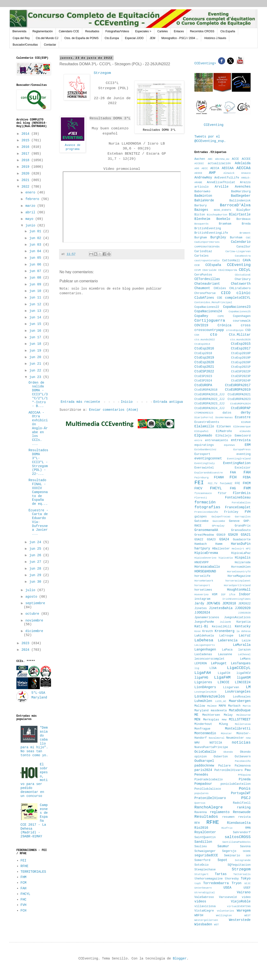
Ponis (245, 788)
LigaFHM (222, 677)
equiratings (204, 445)
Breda (246, 223)
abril (31, 212)
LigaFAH (202, 673)
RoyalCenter (205, 832)
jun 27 (36, 562)
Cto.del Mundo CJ (47, 38)
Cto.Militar (240, 335)
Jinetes (200, 608)
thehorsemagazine (208, 878)
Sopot (222, 860)
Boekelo (223, 219)
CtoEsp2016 (204, 348)
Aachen (199, 159)
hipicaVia (226, 557)
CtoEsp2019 (204, 358)
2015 (26, 140)
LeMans (245, 659)
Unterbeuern (203, 887)
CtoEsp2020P (241, 362)
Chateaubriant (207, 284)
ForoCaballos (241, 502)
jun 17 (36, 337)
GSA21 (246, 535)
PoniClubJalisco (207, 789)
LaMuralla (242, 645)
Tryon (236, 883)
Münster (226, 733)
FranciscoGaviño (206, 512)
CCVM (197, 270)
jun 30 (36, 582)
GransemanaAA (206, 530)
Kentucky (243, 626)
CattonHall (231, 260)
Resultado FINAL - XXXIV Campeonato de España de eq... (38, 492)
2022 (26, 187)
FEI (23, 860)
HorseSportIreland (237, 585)
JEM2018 (229, 603)
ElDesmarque (242, 426)
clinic (244, 293)
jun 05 (36, 258)
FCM (23, 883)
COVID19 (201, 325)
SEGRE (247, 851)
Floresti (200, 497)
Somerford (202, 860)
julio (31, 590)
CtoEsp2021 (204, 367)
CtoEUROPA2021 (239, 394)
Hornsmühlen (241, 567)
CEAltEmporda (227, 270)
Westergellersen (206, 920)
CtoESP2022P (241, 371)
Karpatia (244, 622)
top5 (197, 883)
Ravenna (200, 812)
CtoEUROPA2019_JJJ (209, 394)
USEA (227, 888)
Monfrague (202, 728)
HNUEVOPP (201, 562)
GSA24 (224, 539)
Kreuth (207, 631)
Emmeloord (243, 435)
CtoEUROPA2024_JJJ (209, 408)
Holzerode (243, 562)
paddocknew (204, 765)
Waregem (244, 910)
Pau (248, 770)
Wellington (224, 915)
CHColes (220, 288)
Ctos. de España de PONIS (81, 38)
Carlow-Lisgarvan (238, 251)
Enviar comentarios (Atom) (113, 410)
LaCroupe (226, 635)
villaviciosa (205, 906)
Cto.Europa (112, 38)
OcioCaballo (205, 752)
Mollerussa (243, 724)
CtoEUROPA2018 (205, 390)
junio (31, 225)
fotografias (207, 507)
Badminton (203, 196)
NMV (197, 743)
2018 (26, 160)
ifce (232, 594)
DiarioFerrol (203, 417)
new (248, 738)
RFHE (25, 866)
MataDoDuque (240, 710)
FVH (23, 905)
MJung (223, 724)
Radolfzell (242, 803)
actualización (219, 163)
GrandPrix (243, 525)
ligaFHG (201, 677)
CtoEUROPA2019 (238, 390)
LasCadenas (203, 654)
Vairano (244, 892)
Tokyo (246, 878)
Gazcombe (219, 521)
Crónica (224, 325)
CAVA (247, 260)
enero (31, 192)
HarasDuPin (241, 544)
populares (201, 793)
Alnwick (228, 173)
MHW (224, 719)
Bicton (199, 214)
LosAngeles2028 (205, 691)
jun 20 (36, 357)
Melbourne (244, 715)
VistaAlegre (204, 910)
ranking (244, 807)
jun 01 (36, 231)
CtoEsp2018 (203, 353)
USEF (247, 888)
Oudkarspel (204, 761)
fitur (222, 493)
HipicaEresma (206, 553)
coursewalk (242, 321)
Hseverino (201, 594)
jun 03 (36, 245)
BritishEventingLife (211, 233)
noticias (241, 742)
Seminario (232, 855)
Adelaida (243, 163)
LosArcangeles (238, 692)
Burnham (236, 237)
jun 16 (36, 331)
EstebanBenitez (205, 449)
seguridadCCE (206, 855)
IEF (223, 594)
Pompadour (203, 784)
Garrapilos (243, 516)
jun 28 (36, 568)
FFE (237, 483)
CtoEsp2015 (241, 344)
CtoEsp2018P (241, 353)
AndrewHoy (203, 177)
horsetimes (203, 590)
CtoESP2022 (204, 371)
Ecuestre (243, 417)
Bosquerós (201, 223)
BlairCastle (240, 214)
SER (248, 855)
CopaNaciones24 (208, 311)
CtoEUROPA (203, 385)
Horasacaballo (207, 567)
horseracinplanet (238, 580)
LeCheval (244, 654)
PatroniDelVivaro (228, 770)
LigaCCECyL (239, 668)
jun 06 (36, 264)
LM (248, 687)
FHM (23, 877)
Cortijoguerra (209, 320)
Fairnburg (201, 477)
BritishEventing (207, 228)
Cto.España (227, 31)
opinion (200, 756)
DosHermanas (224, 417)
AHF (212, 173)
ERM (248, 445)
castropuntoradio (206, 260)
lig (196, 668)
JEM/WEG (213, 603)
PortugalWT (241, 793)
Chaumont (202, 288)
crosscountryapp (209, 330)
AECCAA (228, 168)
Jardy (199, 603)
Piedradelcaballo (208, 779)
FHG (233, 488)
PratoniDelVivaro (210, 798)
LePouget (218, 663)
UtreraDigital (204, 892)
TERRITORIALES (33, 872)
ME (196, 715)
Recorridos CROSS (202, 31)
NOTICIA (216, 743)
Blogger (180, 958)
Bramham (225, 223)
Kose (197, 631)
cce (197, 265)
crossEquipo (235, 330)
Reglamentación (42, 31)
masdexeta (219, 710)
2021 (26, 180)
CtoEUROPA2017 (238, 385)
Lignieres (203, 682)
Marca (247, 706)
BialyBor (244, 210)
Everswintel (204, 467)
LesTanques (241, 663)
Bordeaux (244, 219)
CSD (248, 330)
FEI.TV (212, 483)
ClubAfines (204, 298)
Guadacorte (242, 539)
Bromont (245, 233)
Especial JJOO (134, 38)
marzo (31, 206)
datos (226, 412)
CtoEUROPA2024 (240, 403)
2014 (26, 134)
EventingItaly (204, 463)
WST (216, 924)
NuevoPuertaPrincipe (211, 747)
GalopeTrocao (220, 516)
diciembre (34, 631)
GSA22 (198, 539)
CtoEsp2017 (241, 348)
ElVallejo (223, 435)
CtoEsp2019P (241, 358)
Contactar (50, 44)
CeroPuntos (203, 274)
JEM (152, 38)
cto (213, 334)
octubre (33, 614)
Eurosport (202, 454)
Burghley (218, 237)
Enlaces (179, 31)
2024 (26, 650)
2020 (26, 173)
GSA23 (211, 539)
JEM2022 (244, 603)
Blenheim (202, 219)
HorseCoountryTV (239, 571)
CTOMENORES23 (203, 412)
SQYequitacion (239, 865)
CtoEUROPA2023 (239, 399)
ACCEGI (199, 163)
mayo (30, 219)
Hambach (200, 544)
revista (244, 817)
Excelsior (243, 467)
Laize (246, 640)
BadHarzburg (241, 191)
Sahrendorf (242, 832)
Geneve (234, 521)
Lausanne (225, 654)
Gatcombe (201, 521)
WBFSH (198, 915)
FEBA (247, 477)
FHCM (247, 483)
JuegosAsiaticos (237, 617)
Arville (222, 187)
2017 (26, 154)
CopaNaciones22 (206, 307)
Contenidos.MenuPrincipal (213, 302)
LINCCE (223, 682)
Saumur (223, 846)
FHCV (198, 488)
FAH (23, 888)
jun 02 (36, 238)
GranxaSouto (241, 530)
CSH (196, 335)
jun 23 (36, 377)
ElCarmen (224, 426)
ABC (210, 159)
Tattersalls (242, 874)
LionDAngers (205, 687)
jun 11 (36, 297)
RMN (248, 828)
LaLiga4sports (204, 645)
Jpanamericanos (206, 617)
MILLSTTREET (240, 719)
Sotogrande (243, 860)
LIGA (212, 668)
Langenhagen (205, 649)
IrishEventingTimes (236, 599)
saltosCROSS (238, 837)
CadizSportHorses (206, 242)
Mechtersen (211, 715)
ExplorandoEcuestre (208, 472)
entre (198, 440)
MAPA (222, 706)
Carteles (162, 31)
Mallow (199, 706)
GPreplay (218, 525)
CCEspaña (213, 265)
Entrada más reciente (80, 402)
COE (219, 298)
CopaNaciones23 (237, 307)
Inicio (127, 402)
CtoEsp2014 (202, 344)
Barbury (200, 205)
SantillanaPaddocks (236, 842)
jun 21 (36, 364)
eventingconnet (208, 458)
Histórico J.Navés (215, 38)
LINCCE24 (243, 682)
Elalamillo (204, 426)
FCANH (219, 477)
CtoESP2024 (203, 380)
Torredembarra (216, 883)
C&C (248, 237)
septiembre (35, 603)
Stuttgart (201, 874)
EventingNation (237, 463)
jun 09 (36, 284)
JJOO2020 (243, 608)
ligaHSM (244, 677)
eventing (244, 454)
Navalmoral (216, 738)
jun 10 (36, 291)
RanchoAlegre (208, 807)
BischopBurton (217, 214)
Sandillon (203, 842)
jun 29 (36, 575)
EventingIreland (239, 458)
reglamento (220, 812)
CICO (225, 293)
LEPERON (200, 663)
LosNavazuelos (209, 696)
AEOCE (198, 173)
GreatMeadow (204, 535)
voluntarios (225, 910)
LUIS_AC (220, 701)
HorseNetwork (203, 580)
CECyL (245, 270)
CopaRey (201, 316)
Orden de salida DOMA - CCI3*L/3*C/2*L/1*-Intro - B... (38, 394)
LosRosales (242, 696)
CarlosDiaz (203, 251)
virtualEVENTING (239, 906)
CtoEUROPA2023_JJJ (209, 403)
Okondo (245, 752)
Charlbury (243, 279)
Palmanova (243, 765)
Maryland (201, 710)
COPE (221, 316)
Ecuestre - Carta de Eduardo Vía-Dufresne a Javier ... (38, 522)
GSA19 (221, 535)
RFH (197, 823)
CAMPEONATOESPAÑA (206, 246)
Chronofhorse (205, 293)
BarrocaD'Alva (235, 205)
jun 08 (36, 278)
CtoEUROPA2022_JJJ (209, 399)
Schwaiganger (205, 851)
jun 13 (36, 311)
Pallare (224, 765)
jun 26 (36, 555)
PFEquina (244, 775)
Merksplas (211, 719)
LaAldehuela (204, 635)
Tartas (220, 874)
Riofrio (226, 828)
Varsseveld (228, 897)
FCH (23, 910)
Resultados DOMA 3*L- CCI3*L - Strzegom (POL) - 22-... (38, 462)
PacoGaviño (243, 761)
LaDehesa (203, 640)
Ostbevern (243, 756)
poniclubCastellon (236, 784)
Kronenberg (224, 631)
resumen (228, 817)
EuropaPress (242, 449)
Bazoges (201, 210)
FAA (233, 472)
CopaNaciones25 (240, 311)
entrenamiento (216, 440)
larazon (244, 649)
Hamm (218, 544)
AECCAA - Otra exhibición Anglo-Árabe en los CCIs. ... (38, 428)
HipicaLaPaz (241, 553)
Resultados (92, 31)
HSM (214, 594)
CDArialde (209, 270)
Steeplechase (205, 869)
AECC (205, 168)
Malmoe (212, 706)
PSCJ (246, 798)
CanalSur (244, 246)
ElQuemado (203, 435)
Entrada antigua (168, 402)
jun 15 (36, 324)
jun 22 (36, 370)
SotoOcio (201, 865)
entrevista (241, 440)
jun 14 (36, 317)
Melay (228, 715)
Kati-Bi (201, 626)
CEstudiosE (243, 274)
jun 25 (36, 549)
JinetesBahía (221, 608)
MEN (197, 719)
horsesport (202, 585)
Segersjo (229, 851)
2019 (26, 167)
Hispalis (243, 557)
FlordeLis (242, 493)
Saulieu (200, 846)
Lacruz (245, 635)
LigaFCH (224, 673)
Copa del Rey (21, 38)
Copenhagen (242, 316)
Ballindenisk (240, 200)
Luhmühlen (203, 701)
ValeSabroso (204, 897)
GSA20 (233, 535)
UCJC (247, 883)
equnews (229, 445)
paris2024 (203, 770)
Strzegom (102, 73)
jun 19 (36, 350)
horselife (202, 576)
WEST (247, 915)
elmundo (245, 431)
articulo (201, 187)
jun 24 (36, 542)
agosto (32, 597)
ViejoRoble (241, 901)
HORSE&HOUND (205, 571)
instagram (202, 599)
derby (246, 412)
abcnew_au (222, 159)
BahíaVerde (204, 200)
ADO (196, 168)
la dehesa (243, 631)
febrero (33, 199)
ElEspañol (201, 431)
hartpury (202, 548)
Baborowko (202, 191)
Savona (245, 846)
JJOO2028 (244, 612)
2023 (26, 643)
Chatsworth (241, 284)
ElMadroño (224, 431)
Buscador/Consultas (25, 44)
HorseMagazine (239, 576)
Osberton (221, 756)
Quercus (199, 803)
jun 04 (36, 251)
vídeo (246, 897)
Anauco (246, 173)
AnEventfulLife (226, 177)
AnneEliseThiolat (221, 182)
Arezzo (245, 182)
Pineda (245, 779)
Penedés (201, 775)
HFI (248, 548)
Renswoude (242, 812)
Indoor (245, 594)
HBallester (221, 548)
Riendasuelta (239, 823)
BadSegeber (241, 196)
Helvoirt (238, 548)
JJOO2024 (202, 612)
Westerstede (240, 920)
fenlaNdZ (226, 483)
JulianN (225, 622)
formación (205, 502)
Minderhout (203, 724)
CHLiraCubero (240, 288)
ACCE (235, 159)
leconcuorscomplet (209, 659)
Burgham (200, 237)
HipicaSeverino (205, 557)
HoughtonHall (239, 590)
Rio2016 (201, 828)
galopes (200, 516)
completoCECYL (238, 298)
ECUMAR (246, 422)
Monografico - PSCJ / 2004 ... (179, 38)
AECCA (214, 168)
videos (200, 901)
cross (246, 325)
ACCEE (246, 159)
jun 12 (36, 304)
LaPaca (227, 649)
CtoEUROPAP (241, 408)
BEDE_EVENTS (222, 210)
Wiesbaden (203, 924)
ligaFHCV (244, 673)
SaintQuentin (205, 837)
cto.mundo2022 (204, 339)
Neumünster (235, 738)
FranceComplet (238, 507)
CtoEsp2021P (241, 367)
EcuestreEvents (206, 422)
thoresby (232, 878)
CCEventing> (206, 63)
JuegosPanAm (204, 622)
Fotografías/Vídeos (117, 31)
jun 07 (36, 271)
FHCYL (25, 894)
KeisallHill (221, 626)
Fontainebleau (238, 497)
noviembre (34, 620)
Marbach (234, 706)
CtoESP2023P (241, 376)
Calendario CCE (69, 31)
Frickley (231, 512)
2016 (26, 147)
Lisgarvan (231, 687)
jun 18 (36, 344)
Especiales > (143, 31)
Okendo (228, 752)
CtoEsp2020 (204, 362)
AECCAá (244, 168)
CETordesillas (207, 279)
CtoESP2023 (203, 376)
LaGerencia (227, 640)
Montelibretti (238, 728)
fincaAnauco (203, 493)
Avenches (243, 187)
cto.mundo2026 (240, 339)
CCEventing (213, 125)
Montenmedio (205, 733)
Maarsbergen (240, 701)
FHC (23, 899)
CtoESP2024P (241, 380)
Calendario (241, 242)
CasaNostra (243, 255)
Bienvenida (19, 31)
